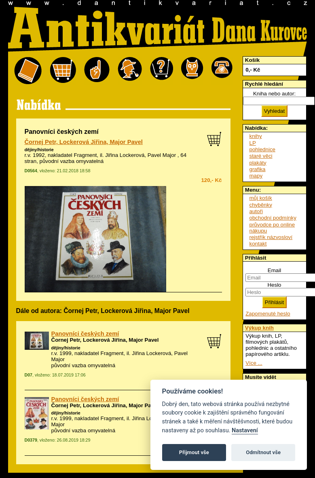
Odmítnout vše (263, 452)
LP (252, 143)
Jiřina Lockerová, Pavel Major (140, 155)
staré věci (261, 156)
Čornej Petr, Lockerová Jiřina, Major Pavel (84, 142)
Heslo (274, 285)
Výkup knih (259, 328)
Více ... (253, 363)
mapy (256, 176)
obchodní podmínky (272, 218)
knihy (255, 136)
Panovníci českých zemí (85, 333)
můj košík (260, 198)
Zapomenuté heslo (267, 314)
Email (274, 270)
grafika (257, 169)
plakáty (257, 163)
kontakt (258, 244)
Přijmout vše (194, 452)
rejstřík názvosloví (271, 237)
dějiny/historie (39, 149)
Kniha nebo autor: (274, 94)
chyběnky (260, 205)
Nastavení (245, 430)
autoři (256, 211)
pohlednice (262, 149)
